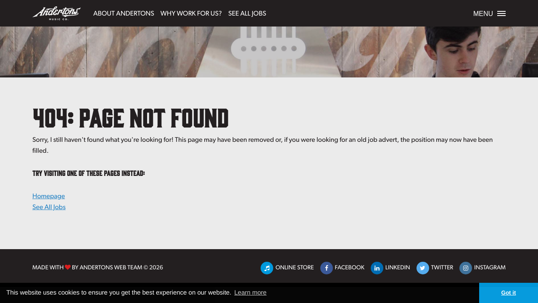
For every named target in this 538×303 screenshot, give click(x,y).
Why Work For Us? (191, 13)
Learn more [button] (250, 292)
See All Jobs (247, 13)
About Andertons (123, 13)
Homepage (48, 196)
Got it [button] (508, 293)
